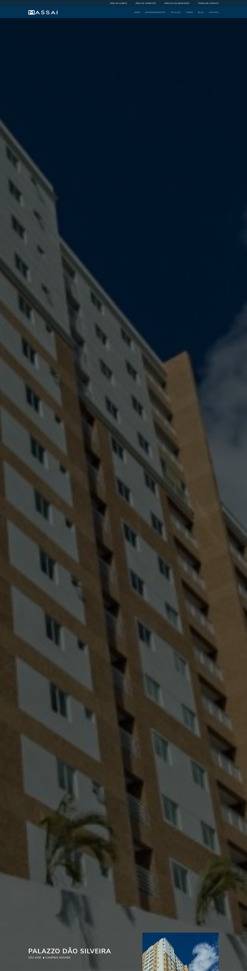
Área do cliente (118, 3)
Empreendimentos (155, 12)
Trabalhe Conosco (208, 3)
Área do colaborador (176, 3)
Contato (214, 12)
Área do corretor (146, 3)
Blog (201, 12)
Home (137, 12)
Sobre (189, 12)
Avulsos (176, 12)
